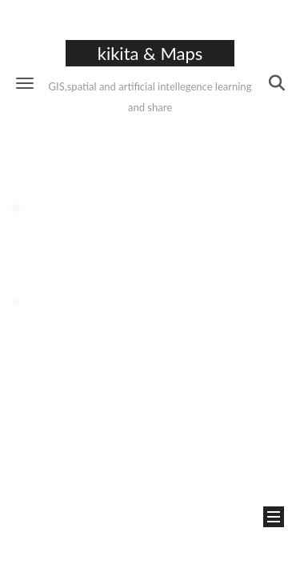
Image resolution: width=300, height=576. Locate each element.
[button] (25, 83)
